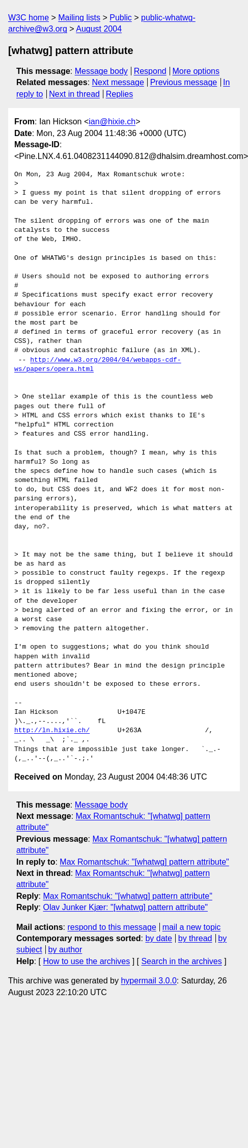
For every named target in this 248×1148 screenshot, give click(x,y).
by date (158, 938)
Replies (119, 94)
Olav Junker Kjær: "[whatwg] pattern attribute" (125, 907)
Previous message (183, 82)
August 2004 (99, 28)
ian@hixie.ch (112, 121)
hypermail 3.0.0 (148, 980)
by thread (195, 938)
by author (65, 949)
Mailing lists (79, 17)
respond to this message (111, 927)
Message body (101, 71)
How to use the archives (86, 961)
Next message (118, 82)
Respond (150, 71)
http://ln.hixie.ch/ (52, 730)
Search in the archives (181, 961)
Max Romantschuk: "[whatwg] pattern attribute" (144, 862)
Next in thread (74, 94)
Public (120, 17)
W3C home (28, 17)
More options (196, 71)
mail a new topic (191, 927)
